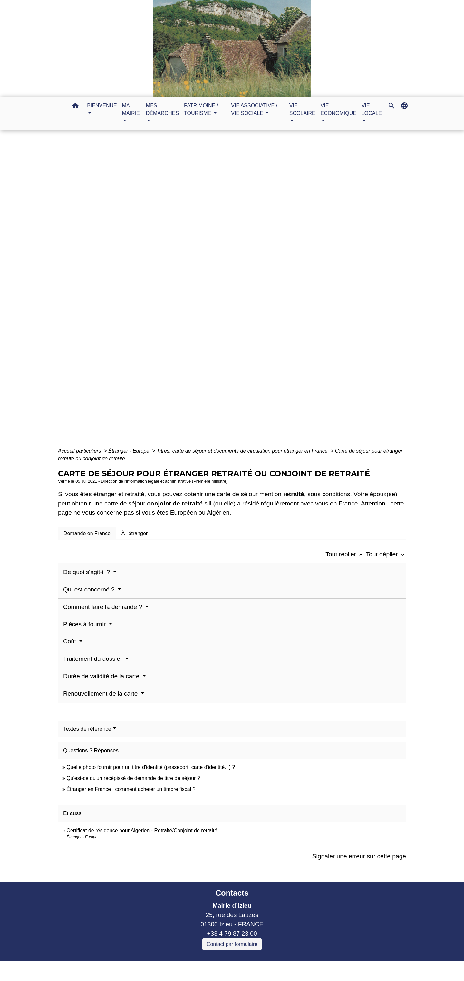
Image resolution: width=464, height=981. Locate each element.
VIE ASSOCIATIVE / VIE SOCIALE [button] (254, 109)
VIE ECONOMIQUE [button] (338, 109)
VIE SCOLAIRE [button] (302, 109)
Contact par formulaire (232, 944)
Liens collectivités (170, 968)
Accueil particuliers (80, 451)
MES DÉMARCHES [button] (162, 109)
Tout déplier (386, 554)
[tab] (87, 533)
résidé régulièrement (270, 503)
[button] (75, 106)
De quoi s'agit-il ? (87, 572)
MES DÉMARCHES (213, 292)
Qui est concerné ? (89, 589)
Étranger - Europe (129, 451)
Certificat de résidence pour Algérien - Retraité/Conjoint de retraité (141, 830)
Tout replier (345, 554)
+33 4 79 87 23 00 (232, 933)
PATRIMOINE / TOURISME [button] (201, 109)
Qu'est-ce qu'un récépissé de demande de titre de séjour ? (133, 778)
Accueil (170, 292)
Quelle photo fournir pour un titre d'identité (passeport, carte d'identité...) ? (150, 767)
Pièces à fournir (85, 624)
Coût (70, 641)
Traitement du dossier (93, 658)
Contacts (232, 893)
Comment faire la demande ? (103, 606)
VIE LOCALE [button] (372, 109)
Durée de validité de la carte (102, 676)
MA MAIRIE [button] (131, 109)
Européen (183, 512)
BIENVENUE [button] (102, 105)
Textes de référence (87, 729)
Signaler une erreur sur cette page (359, 856)
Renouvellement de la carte (101, 693)
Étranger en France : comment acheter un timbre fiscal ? (130, 789)
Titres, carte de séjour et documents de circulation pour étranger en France (243, 451)
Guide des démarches (274, 292)
